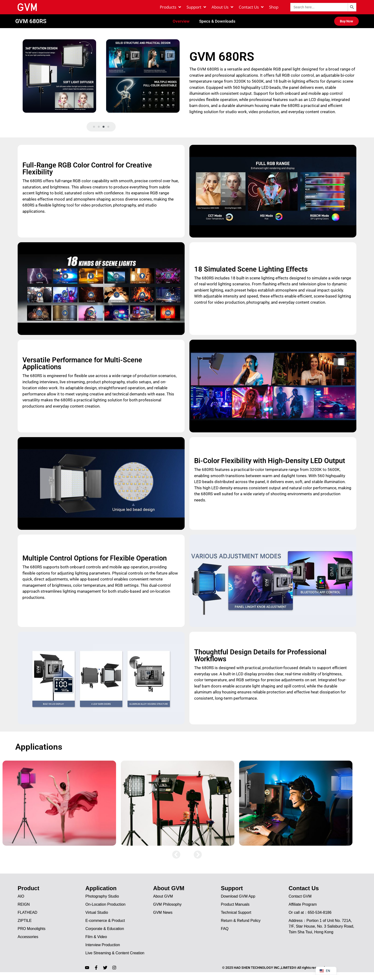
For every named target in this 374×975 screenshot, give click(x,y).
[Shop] (274, 7)
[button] (94, 128)
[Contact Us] (251, 7)
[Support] (196, 7)
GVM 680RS (31, 21)
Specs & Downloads (217, 21)
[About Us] (222, 7)
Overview (181, 21)
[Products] (170, 7)
